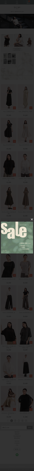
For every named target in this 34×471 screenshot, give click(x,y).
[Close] (32, 219)
